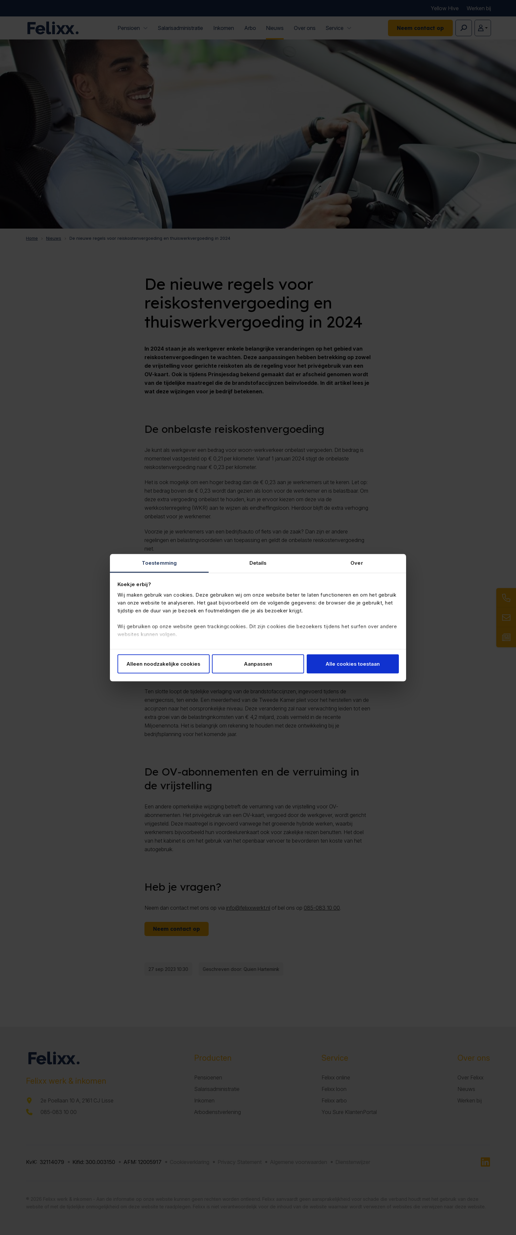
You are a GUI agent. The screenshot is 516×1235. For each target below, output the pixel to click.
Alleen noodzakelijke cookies (163, 664)
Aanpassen (258, 664)
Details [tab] (258, 562)
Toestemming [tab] (159, 562)
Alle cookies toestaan (352, 664)
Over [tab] (356, 562)
